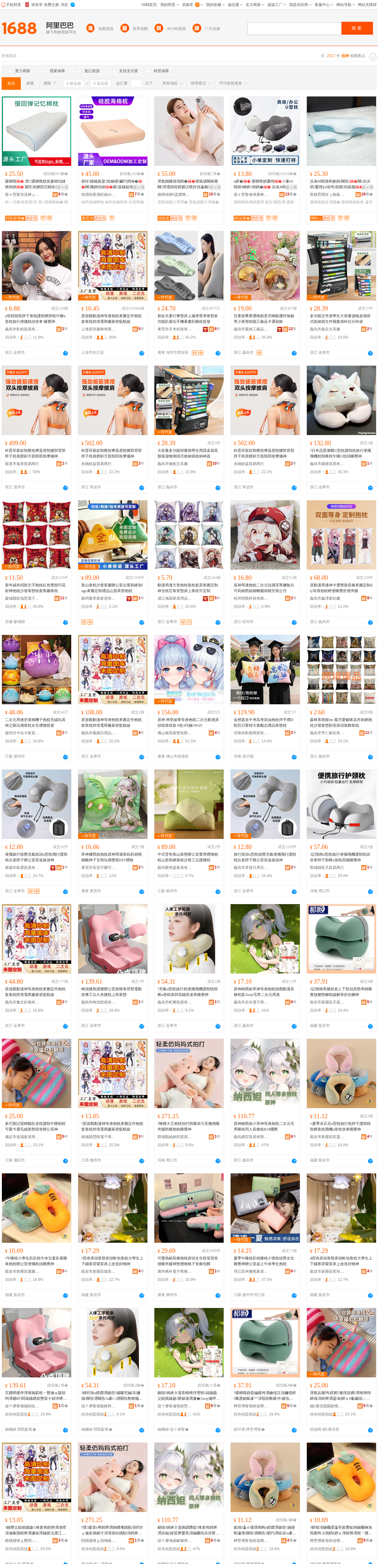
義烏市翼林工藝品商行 (251, 329)
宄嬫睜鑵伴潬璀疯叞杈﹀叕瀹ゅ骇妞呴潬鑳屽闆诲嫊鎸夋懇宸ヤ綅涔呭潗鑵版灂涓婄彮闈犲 (36, 1396)
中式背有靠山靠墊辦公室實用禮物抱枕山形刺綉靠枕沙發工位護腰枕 (188, 857)
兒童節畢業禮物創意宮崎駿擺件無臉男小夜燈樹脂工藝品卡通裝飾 (264, 319)
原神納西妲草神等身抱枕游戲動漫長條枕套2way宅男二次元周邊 (264, 992)
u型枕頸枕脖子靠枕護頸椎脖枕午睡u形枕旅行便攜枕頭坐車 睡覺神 (35, 319)
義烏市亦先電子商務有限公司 (251, 1002)
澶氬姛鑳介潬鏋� (204, 202)
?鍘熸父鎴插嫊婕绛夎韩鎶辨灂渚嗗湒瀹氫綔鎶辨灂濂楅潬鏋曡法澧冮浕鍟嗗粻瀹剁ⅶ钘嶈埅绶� (35, 1530)
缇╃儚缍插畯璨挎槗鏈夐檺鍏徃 (175, 1540)
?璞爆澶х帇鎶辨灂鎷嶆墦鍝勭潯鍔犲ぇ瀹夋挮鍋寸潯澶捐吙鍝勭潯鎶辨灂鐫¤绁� (112, 1530)
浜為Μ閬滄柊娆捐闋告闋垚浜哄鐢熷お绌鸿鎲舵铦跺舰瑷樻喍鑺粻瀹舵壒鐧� (340, 184)
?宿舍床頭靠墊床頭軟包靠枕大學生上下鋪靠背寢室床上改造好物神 (112, 1261)
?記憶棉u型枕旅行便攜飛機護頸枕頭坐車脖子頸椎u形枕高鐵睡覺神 (340, 857)
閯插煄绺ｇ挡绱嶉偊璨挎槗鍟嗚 (98, 1540)
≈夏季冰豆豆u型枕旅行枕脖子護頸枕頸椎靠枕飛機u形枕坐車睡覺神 (340, 1126)
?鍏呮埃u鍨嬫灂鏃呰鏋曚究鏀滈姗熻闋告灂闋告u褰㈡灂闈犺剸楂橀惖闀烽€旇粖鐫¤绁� (112, 1396)
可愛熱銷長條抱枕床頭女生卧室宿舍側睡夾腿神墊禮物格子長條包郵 (188, 1261)
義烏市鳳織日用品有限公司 (98, 733)
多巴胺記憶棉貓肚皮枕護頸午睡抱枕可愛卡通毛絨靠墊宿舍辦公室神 (35, 1126)
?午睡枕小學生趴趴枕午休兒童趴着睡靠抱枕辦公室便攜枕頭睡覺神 (36, 1261)
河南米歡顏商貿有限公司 (251, 733)
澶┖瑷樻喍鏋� (50, 202)
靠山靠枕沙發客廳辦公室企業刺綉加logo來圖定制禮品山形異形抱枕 (112, 588)
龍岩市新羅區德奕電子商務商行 (98, 1271)
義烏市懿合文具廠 (325, 329)
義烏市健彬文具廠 (173, 464)
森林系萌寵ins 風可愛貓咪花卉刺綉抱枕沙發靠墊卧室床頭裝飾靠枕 (341, 723)
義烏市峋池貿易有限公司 (98, 1002)
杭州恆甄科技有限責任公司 (251, 598)
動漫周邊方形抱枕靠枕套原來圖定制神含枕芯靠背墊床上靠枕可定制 (188, 588)
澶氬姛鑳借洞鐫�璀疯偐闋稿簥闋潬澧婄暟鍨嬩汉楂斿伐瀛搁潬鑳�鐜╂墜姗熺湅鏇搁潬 (188, 184)
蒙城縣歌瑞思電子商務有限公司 (22, 598)
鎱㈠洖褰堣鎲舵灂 (21, 202)
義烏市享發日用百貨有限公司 (251, 867)
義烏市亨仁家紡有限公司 (327, 733)
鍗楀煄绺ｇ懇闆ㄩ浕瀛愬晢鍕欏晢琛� (22, 1540)
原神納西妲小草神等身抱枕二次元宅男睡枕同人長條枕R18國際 (264, 1126)
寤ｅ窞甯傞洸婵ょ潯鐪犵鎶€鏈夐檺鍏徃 (22, 194)
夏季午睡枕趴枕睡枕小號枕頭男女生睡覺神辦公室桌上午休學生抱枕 (264, 1261)
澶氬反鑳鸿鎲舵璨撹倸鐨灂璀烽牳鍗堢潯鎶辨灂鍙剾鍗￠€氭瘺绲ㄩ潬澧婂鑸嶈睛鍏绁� (340, 1396)
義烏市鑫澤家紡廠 (325, 598)
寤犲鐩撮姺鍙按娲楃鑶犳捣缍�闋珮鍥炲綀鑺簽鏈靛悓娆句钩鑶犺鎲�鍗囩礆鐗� (111, 184)
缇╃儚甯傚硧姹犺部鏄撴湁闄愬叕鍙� (22, 1406)
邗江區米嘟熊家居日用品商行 (251, 1271)
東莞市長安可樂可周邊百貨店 (98, 867)
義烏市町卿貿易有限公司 (175, 1002)
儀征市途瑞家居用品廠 (22, 1137)
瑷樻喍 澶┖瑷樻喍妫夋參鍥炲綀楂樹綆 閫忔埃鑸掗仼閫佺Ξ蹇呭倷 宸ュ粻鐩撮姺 (35, 184)
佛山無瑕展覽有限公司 (175, 733)
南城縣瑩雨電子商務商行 (98, 1137)
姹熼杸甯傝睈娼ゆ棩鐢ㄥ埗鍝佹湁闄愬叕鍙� (98, 194)
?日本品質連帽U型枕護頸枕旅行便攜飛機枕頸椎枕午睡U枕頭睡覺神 (340, 453)
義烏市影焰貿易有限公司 (22, 329)
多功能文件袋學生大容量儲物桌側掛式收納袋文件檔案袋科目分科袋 (340, 319)
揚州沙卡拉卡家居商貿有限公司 (22, 733)
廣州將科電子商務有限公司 (175, 1271)
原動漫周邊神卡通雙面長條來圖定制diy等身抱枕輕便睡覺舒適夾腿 (341, 588)
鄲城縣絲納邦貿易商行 (175, 1137)
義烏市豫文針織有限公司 (22, 1002)
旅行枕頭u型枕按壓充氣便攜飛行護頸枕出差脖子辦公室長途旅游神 (265, 857)
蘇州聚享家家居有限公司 (98, 598)
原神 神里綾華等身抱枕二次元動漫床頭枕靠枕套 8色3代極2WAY (188, 723)
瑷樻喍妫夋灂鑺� (325, 202)
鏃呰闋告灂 (275, 202)
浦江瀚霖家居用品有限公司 (175, 598)
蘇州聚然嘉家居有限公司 (175, 867)
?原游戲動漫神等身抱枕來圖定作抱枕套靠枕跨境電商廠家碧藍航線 (112, 1126)
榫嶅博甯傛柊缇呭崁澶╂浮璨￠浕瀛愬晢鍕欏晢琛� (251, 1406)
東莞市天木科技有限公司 (175, 329)
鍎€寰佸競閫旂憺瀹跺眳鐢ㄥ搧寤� (327, 1406)
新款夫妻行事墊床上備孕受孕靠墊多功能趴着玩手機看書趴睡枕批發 (188, 319)
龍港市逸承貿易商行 (22, 464)
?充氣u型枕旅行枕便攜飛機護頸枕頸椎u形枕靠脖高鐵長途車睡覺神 (188, 992)
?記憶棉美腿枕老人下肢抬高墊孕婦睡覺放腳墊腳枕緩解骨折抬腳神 (341, 992)
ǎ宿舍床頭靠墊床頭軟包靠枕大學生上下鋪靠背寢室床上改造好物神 (341, 1261)
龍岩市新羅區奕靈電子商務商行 (327, 1137)
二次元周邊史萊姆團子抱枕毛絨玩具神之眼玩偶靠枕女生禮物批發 (35, 723)
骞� (63, 194)
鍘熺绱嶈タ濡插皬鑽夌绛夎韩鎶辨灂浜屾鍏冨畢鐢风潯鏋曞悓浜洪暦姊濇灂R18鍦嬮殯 (188, 1530)
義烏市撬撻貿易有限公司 (327, 464)
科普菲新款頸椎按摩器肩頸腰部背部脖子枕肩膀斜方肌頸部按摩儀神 (35, 453)
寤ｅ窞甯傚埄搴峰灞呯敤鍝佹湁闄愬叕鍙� (251, 194)
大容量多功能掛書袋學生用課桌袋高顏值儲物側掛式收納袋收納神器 (188, 453)
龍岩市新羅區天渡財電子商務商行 (327, 1002)
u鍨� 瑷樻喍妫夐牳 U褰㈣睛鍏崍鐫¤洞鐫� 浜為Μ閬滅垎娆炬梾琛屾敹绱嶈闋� (264, 184)
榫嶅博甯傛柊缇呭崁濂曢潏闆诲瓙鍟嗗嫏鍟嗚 (251, 1540)
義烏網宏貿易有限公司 (251, 1137)
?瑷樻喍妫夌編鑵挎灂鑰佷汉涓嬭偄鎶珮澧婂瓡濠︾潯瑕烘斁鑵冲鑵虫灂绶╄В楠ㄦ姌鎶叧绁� (265, 1396)
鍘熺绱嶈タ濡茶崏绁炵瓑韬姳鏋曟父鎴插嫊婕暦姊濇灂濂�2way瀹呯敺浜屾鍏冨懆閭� (189, 1396)
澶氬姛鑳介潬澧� (173, 202)
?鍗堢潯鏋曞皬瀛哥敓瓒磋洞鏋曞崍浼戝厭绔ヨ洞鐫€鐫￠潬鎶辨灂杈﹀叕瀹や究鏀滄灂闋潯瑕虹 (341, 1530)
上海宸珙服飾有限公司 (98, 329)
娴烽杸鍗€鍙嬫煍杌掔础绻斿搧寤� (175, 194)
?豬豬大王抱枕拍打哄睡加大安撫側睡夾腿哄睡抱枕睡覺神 (189, 1126)
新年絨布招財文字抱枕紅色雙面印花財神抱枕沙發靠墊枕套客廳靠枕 (35, 588)
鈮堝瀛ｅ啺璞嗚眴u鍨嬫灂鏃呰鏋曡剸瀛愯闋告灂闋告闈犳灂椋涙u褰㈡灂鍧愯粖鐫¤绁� (265, 1530)
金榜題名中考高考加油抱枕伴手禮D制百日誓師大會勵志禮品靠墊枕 (263, 723)
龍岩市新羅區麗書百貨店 (22, 1271)
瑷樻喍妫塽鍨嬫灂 (249, 202)
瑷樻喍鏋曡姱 (352, 202)
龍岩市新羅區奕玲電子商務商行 (327, 1271)
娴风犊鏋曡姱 (116, 202)
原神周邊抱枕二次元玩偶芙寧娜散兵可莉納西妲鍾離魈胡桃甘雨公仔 (264, 588)
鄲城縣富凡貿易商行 (327, 867)
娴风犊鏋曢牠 (92, 202)
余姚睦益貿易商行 (96, 464)
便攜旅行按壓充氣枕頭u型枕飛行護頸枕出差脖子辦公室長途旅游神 (36, 857)
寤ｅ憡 (62, 187)
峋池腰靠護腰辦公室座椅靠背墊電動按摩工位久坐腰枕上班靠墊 (111, 992)
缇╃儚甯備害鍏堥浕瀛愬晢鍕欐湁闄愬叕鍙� (175, 1406)
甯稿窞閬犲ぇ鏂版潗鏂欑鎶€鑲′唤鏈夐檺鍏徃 (327, 194)
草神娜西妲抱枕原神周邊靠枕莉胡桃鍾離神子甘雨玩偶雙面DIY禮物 (111, 857)
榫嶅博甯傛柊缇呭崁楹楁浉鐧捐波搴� (327, 1540)
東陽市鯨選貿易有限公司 (22, 867)
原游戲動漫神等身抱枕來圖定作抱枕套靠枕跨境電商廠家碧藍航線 (111, 319)
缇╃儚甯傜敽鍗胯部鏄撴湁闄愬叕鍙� (98, 1406)
